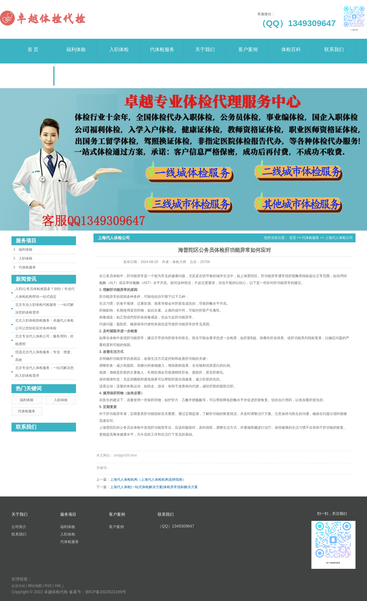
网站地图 (35, 586)
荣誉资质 (32, 70)
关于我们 (205, 45)
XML (57, 586)
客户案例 (248, 45)
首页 (292, 238)
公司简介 (18, 527)
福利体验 (75, 45)
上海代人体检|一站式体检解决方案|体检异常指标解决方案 (154, 487)
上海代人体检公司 (339, 238)
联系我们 (334, 45)
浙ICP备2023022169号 (105, 592)
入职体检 (118, 45)
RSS (48, 586)
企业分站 (18, 586)
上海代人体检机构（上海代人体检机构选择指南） (148, 480)
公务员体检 (111, 276)
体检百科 (291, 45)
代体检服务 (162, 45)
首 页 (32, 45)
